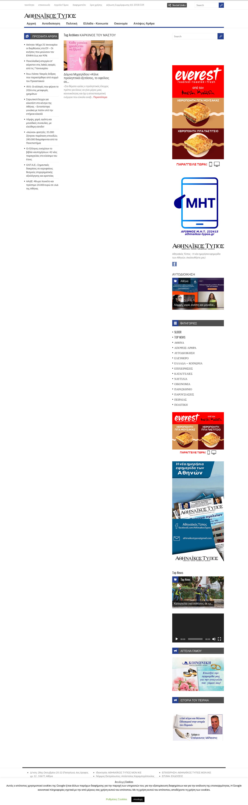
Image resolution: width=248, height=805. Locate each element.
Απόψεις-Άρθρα (143, 23)
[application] (198, 628)
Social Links (179, 5)
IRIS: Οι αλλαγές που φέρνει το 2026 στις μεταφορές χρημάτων (42, 90)
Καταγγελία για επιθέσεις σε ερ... (193, 603)
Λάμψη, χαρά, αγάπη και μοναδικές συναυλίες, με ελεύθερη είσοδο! (39, 123)
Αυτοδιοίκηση (51, 23)
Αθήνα (184, 281)
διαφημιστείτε (79, 4)
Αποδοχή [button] (138, 799)
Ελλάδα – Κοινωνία (95, 23)
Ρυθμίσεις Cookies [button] (116, 799)
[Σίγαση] (214, 639)
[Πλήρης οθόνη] (219, 639)
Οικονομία (121, 23)
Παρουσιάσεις (184, 394)
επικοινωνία (44, 4)
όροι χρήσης (96, 4)
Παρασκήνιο (183, 389)
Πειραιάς (180, 399)
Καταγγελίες (183, 373)
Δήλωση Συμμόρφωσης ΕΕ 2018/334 (125, 4)
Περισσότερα (100, 97)
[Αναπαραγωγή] (176, 639)
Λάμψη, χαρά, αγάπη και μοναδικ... (194, 305)
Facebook (174, 264)
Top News (179, 337)
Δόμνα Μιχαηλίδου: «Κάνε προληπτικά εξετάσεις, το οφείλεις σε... (86, 78)
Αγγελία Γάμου (61, 4)
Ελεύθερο (181, 358)
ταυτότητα (29, 4)
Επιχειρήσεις (183, 368)
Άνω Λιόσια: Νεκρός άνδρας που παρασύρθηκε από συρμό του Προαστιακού (42, 77)
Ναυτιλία (180, 379)
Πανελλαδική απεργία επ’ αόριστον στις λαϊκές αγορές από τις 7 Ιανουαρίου (41, 65)
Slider (178, 332)
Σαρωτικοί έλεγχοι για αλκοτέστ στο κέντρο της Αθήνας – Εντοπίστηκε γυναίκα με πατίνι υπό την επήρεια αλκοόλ (39, 106)
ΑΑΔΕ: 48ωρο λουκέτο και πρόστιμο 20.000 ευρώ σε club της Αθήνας (42, 185)
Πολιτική (71, 23)
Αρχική (31, 23)
